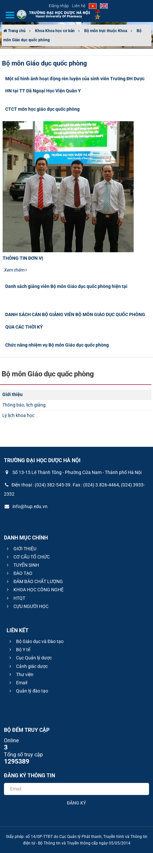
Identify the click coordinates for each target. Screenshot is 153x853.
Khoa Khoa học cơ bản (55, 30)
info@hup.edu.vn (26, 506)
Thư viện (20, 674)
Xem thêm (15, 270)
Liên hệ (79, 5)
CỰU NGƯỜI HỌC (26, 606)
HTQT (15, 598)
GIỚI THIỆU (20, 548)
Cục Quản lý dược (30, 657)
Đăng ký (76, 803)
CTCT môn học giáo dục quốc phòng (42, 109)
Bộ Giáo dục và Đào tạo (36, 641)
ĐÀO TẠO (18, 573)
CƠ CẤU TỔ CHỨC (27, 556)
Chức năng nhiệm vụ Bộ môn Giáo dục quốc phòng (57, 345)
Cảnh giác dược (28, 666)
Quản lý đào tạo (28, 690)
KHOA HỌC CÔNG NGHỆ (34, 589)
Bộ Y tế (19, 649)
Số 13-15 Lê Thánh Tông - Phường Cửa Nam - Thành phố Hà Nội (73, 472)
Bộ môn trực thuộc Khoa (105, 30)
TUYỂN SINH (22, 565)
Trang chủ (14, 30)
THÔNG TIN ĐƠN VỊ (23, 258)
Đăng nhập (59, 5)
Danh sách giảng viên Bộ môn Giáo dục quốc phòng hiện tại (66, 286)
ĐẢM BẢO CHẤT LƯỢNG (34, 581)
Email (17, 682)
